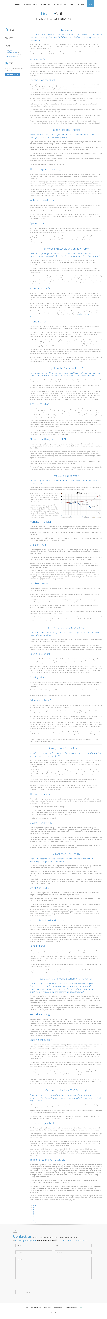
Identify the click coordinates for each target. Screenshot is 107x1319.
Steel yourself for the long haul (66, 748)
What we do (45, 4)
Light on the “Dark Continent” (66, 368)
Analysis (9, 51)
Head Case (66, 29)
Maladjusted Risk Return (66, 853)
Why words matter (30, 4)
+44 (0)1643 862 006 (46, 1240)
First (34, 1205)
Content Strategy (12, 53)
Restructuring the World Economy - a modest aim (66, 978)
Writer (53, 13)
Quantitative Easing (13, 54)
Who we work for (60, 4)
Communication (11, 56)
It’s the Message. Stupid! (66, 129)
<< (34, 1207)
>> (34, 1221)
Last (34, 1223)
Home (17, 4)
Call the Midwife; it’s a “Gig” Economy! (66, 1090)
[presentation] (28, 1286)
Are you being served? (66, 475)
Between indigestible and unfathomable (66, 248)
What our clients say (77, 4)
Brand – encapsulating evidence (66, 627)
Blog (90, 4)
